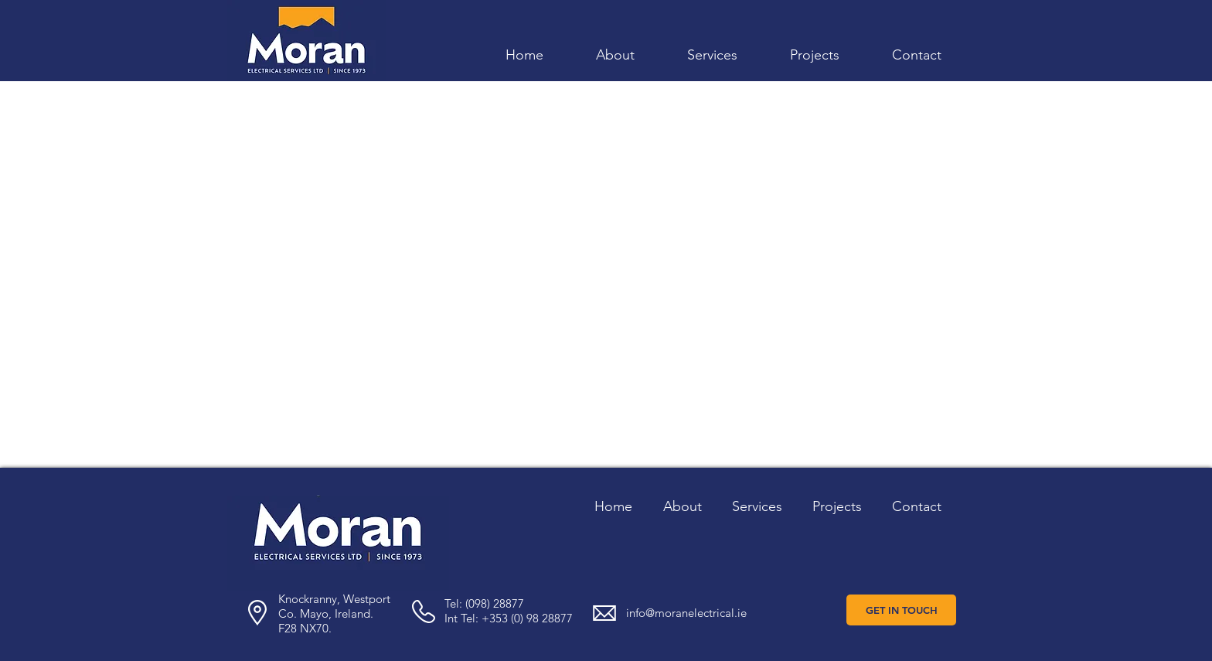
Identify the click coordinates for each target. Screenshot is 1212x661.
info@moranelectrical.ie (686, 612)
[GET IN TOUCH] (901, 610)
